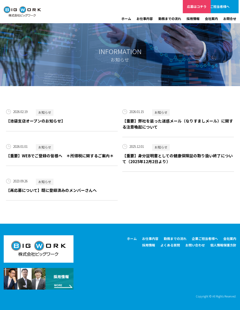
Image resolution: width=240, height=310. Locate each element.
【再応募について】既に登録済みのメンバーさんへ (51, 190)
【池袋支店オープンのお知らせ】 (35, 121)
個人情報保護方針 (223, 245)
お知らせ (44, 112)
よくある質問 (170, 245)
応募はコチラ (197, 6)
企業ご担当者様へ (225, 6)
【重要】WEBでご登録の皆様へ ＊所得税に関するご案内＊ (60, 155)
